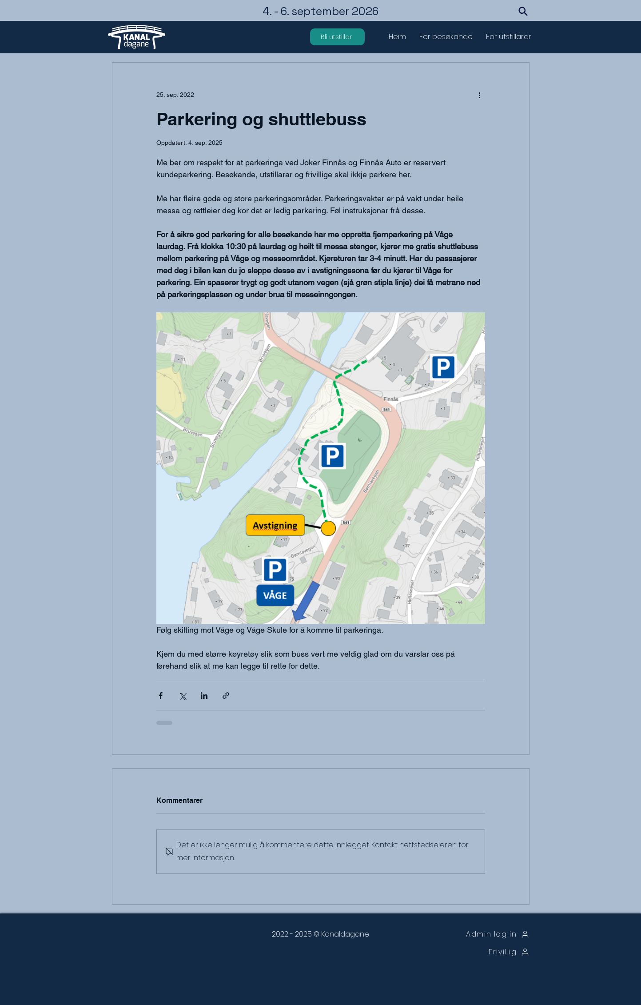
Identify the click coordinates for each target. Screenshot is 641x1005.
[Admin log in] (484, 934)
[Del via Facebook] (160, 695)
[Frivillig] (484, 952)
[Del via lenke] (226, 695)
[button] (446, 37)
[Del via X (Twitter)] (182, 695)
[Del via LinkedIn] (204, 695)
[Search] (523, 11)
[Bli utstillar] (337, 36)
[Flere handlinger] (479, 94)
